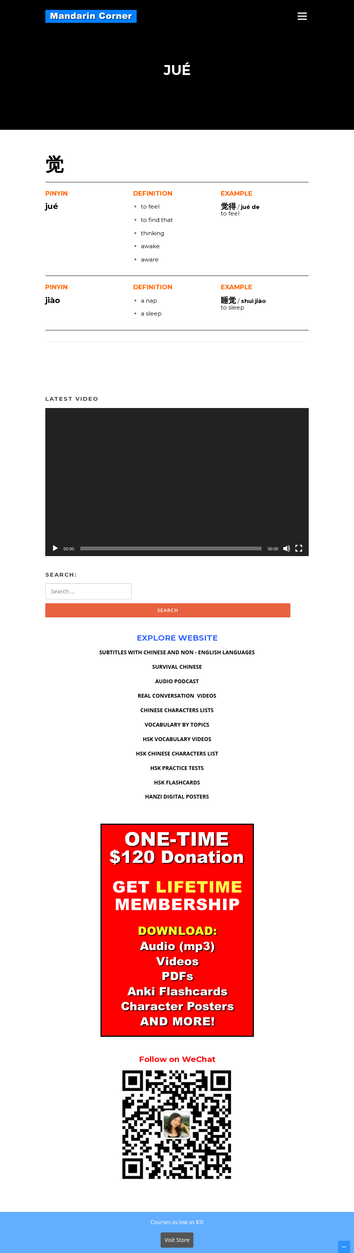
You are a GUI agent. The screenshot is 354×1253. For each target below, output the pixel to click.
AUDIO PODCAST (177, 681)
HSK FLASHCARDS (177, 783)
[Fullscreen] (299, 549)
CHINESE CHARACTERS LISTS (177, 710)
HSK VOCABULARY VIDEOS (177, 739)
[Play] (55, 549)
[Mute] (286, 549)
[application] (177, 483)
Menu (302, 16)
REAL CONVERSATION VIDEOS (177, 696)
